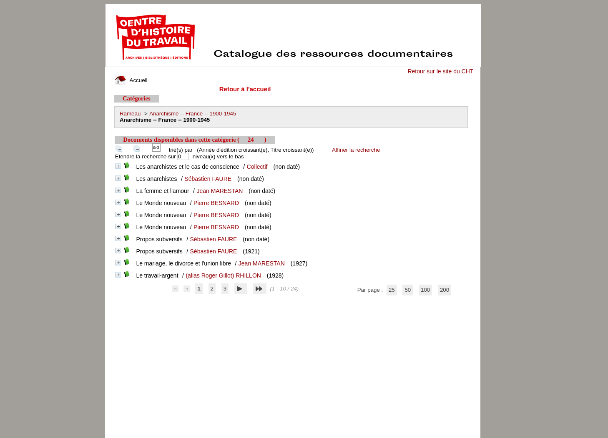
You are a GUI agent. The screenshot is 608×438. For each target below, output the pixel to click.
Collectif (257, 166)
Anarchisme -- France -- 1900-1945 (192, 113)
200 (444, 290)
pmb (294, 312)
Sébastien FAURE (207, 178)
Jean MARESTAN (219, 191)
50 (407, 290)
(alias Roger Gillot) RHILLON (223, 275)
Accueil (131, 80)
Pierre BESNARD (216, 203)
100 (425, 290)
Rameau (130, 113)
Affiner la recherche (356, 150)
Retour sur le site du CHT (440, 71)
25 (392, 290)
